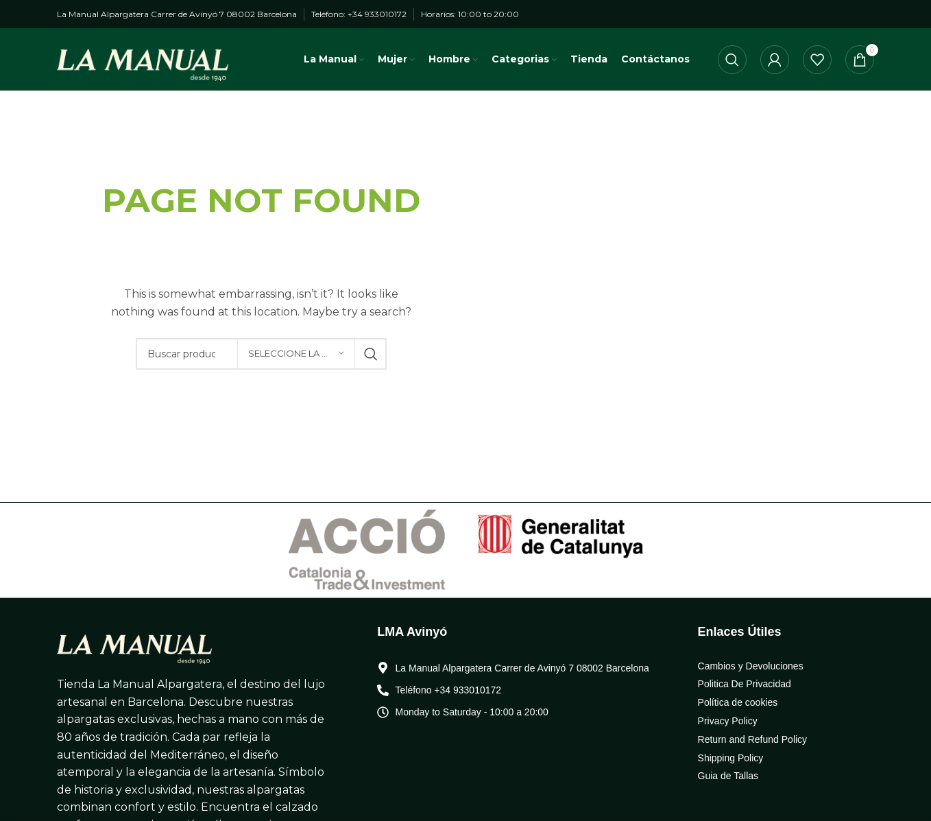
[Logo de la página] (142, 63)
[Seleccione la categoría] (296, 362)
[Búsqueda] (732, 64)
